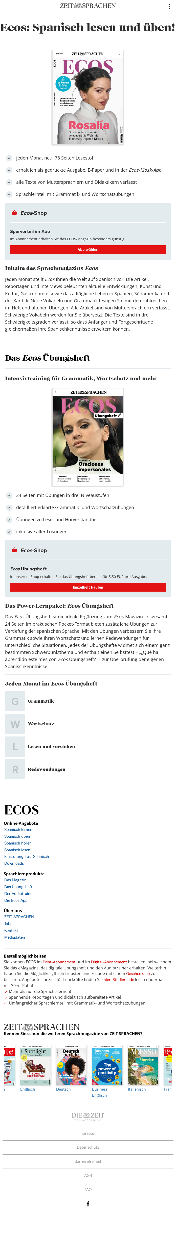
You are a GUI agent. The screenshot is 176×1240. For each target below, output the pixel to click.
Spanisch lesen (17, 850)
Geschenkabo (138, 973)
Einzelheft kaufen (88, 587)
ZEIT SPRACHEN (19, 916)
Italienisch (142, 1068)
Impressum (88, 1133)
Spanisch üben (17, 836)
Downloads (14, 863)
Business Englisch (106, 1071)
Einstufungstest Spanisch (26, 856)
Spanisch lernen (18, 829)
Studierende (123, 979)
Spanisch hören (18, 843)
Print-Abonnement (59, 962)
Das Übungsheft (18, 886)
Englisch (34, 1068)
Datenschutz (88, 1147)
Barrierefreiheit (88, 1161)
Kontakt (11, 930)
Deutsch (70, 1068)
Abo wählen (88, 249)
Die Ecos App (16, 900)
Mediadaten (14, 937)
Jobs (8, 923)
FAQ (88, 1189)
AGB (88, 1175)
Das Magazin (15, 880)
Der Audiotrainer (19, 893)
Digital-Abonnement (109, 962)
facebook (88, 1204)
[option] (106, 1071)
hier (107, 979)
